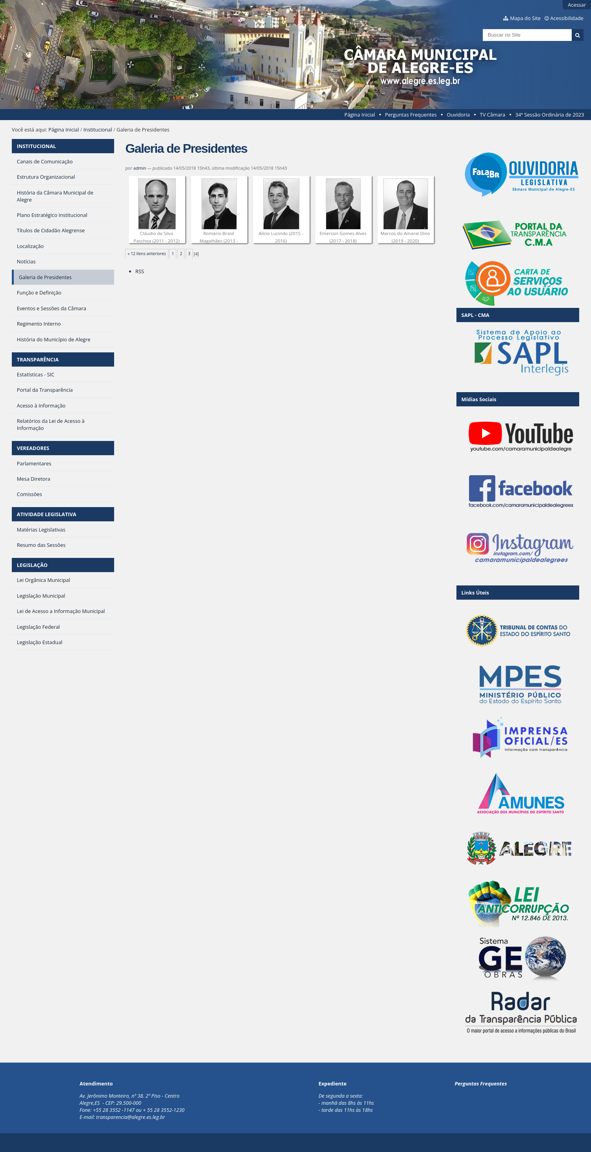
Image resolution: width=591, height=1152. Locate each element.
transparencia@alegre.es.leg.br (130, 1117)
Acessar (577, 4)
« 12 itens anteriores (147, 253)
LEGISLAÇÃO (32, 565)
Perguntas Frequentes (410, 114)
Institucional (97, 129)
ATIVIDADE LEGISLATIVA (46, 514)
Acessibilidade (567, 18)
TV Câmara (492, 114)
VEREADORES (33, 448)
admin (139, 168)
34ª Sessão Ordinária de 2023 (549, 114)
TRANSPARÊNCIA (38, 359)
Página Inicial (359, 114)
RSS (139, 271)
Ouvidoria (458, 114)
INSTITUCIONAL (36, 146)
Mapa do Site (525, 18)
